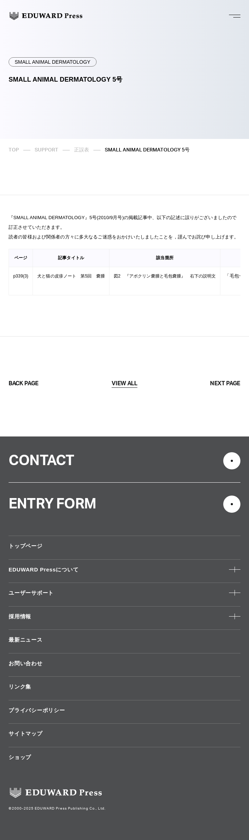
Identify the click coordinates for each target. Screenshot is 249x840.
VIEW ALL (124, 383)
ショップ (20, 757)
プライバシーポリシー (37, 710)
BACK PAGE (24, 383)
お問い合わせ (26, 663)
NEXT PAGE (225, 383)
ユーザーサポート (31, 593)
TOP (14, 150)
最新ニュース (26, 640)
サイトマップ (26, 733)
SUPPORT (46, 150)
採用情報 (20, 616)
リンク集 (20, 687)
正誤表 (81, 150)
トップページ (26, 546)
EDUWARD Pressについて (43, 569)
